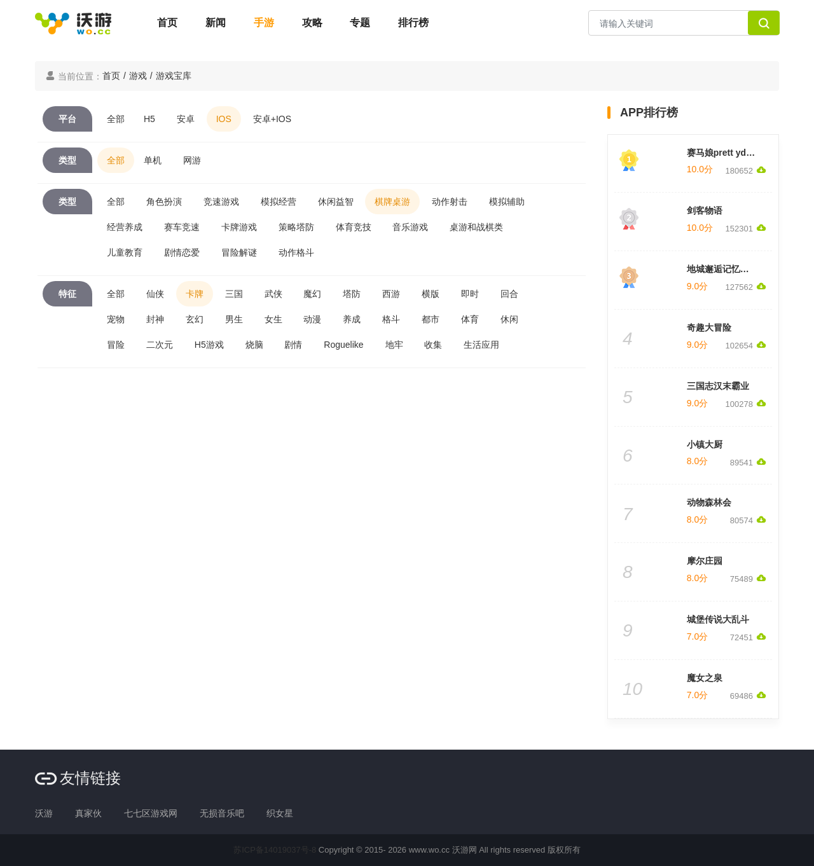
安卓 (186, 119)
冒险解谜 (239, 252)
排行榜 (413, 22)
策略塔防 (296, 227)
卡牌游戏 (239, 227)
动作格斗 (296, 252)
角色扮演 (164, 201)
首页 (167, 22)
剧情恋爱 (182, 252)
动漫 (312, 319)
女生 (273, 319)
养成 (352, 319)
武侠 (273, 294)
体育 (470, 319)
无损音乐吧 (222, 813)
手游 (264, 22)
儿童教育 (124, 252)
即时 (470, 294)
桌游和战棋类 (476, 227)
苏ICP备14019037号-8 (274, 850)
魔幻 (312, 294)
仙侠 (155, 294)
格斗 (391, 319)
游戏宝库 (173, 76)
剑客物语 (704, 210)
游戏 (138, 76)
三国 (234, 294)
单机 (153, 160)
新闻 (215, 22)
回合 (509, 294)
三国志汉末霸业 (718, 386)
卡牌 (195, 294)
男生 (234, 319)
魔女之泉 (704, 678)
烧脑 (254, 345)
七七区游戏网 (150, 813)
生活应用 (481, 345)
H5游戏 (209, 345)
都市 (430, 319)
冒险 (116, 345)
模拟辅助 (507, 201)
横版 (430, 294)
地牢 (394, 345)
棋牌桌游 (392, 201)
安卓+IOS (272, 119)
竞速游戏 (221, 201)
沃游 (44, 813)
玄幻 (195, 319)
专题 (360, 22)
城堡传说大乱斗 (718, 619)
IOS (223, 119)
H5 (149, 119)
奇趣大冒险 (709, 327)
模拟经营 (278, 201)
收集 (433, 345)
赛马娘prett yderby (726, 153)
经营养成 (124, 227)
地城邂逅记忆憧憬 (722, 269)
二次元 (159, 345)
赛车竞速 (182, 227)
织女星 (279, 813)
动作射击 (449, 201)
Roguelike (343, 345)
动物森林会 (709, 502)
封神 (155, 319)
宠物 (116, 319)
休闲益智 (336, 201)
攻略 (312, 22)
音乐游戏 (410, 227)
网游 (192, 160)
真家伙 (88, 813)
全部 (116, 119)
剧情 (293, 345)
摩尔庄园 (704, 561)
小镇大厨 (704, 444)
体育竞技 (353, 227)
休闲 (509, 319)
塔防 (352, 294)
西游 (391, 294)
